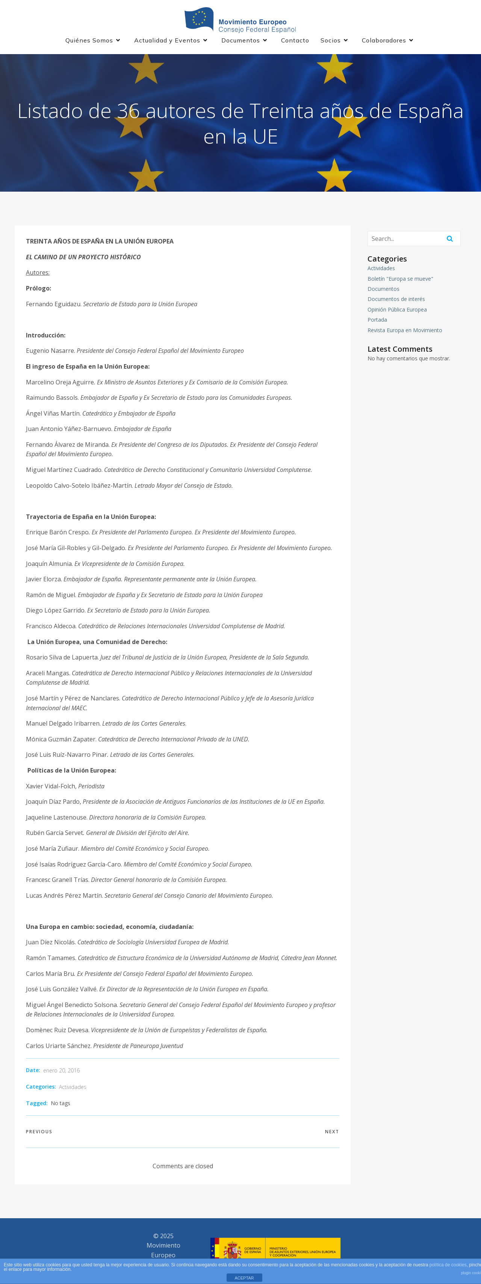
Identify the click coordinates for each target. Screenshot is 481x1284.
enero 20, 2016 (61, 1071)
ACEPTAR (244, 1278)
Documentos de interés (396, 299)
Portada (377, 320)
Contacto (295, 40)
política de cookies (448, 1264)
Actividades (72, 1087)
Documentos (383, 289)
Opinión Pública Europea (397, 310)
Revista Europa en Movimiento (405, 330)
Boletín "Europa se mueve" (400, 279)
